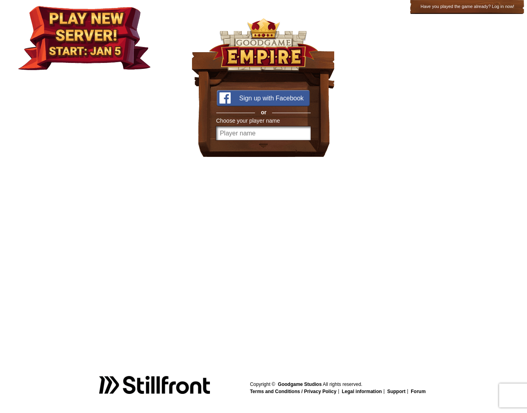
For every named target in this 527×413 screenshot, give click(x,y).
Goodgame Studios (300, 384)
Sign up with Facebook (271, 98)
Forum (418, 391)
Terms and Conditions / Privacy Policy (293, 391)
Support (396, 391)
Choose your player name (248, 120)
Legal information (362, 391)
